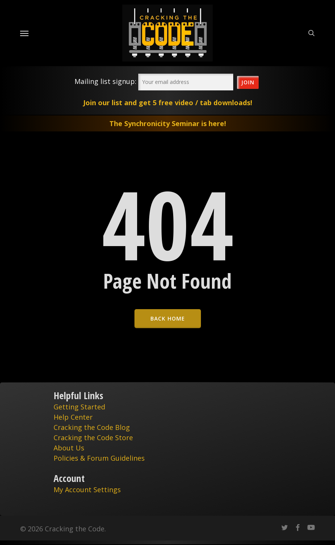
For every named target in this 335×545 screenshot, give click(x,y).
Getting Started (79, 406)
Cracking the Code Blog (92, 427)
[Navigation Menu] (24, 33)
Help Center (73, 417)
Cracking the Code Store (93, 437)
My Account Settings (87, 489)
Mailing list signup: (105, 81)
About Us (69, 447)
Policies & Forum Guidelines (99, 458)
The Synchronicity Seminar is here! (167, 123)
